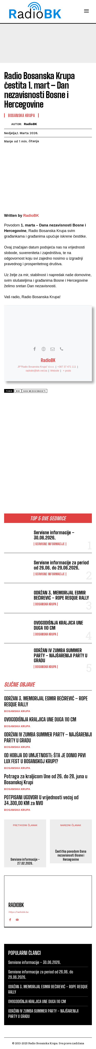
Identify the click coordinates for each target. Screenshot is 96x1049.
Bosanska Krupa (45, 604)
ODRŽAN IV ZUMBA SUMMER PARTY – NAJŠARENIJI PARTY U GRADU (60, 655)
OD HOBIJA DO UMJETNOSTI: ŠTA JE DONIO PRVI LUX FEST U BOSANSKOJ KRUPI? (45, 758)
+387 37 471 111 (66, 366)
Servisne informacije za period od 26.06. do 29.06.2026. (61, 565)
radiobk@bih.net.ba (36, 370)
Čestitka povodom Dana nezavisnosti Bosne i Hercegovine (70, 855)
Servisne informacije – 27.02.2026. (25, 861)
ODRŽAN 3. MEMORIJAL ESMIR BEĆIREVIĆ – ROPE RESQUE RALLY (61, 595)
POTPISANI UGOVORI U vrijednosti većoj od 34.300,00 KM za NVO (41, 800)
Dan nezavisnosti (34, 391)
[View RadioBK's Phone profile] (61, 349)
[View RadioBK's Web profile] (43, 349)
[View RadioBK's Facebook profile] (34, 349)
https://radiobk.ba (18, 912)
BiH (18, 391)
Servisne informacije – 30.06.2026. (54, 535)
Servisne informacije (50, 544)
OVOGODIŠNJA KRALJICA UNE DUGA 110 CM (58, 625)
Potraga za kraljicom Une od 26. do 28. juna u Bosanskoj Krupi (45, 779)
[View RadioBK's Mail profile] (52, 349)
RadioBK (30, 124)
